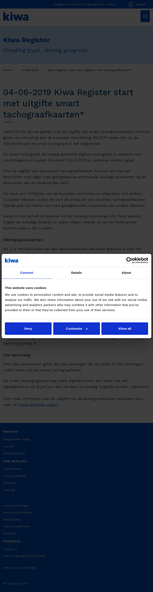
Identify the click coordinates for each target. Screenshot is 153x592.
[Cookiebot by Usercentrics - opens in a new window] (129, 260)
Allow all (124, 328)
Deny (28, 328)
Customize (76, 328)
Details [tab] (76, 272)
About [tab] (126, 272)
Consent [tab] (26, 272)
